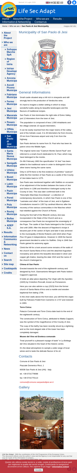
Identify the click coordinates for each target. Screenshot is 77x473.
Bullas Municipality (12, 219)
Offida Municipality (12, 130)
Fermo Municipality (12, 102)
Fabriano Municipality (12, 95)
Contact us (41, 21)
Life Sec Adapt (8, 454)
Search (8, 260)
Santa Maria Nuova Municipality (12, 155)
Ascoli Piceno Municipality (12, 88)
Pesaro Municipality (12, 123)
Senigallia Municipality (12, 164)
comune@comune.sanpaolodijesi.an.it (36, 382)
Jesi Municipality (12, 109)
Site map (9, 264)
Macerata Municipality (12, 116)
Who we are (42, 18)
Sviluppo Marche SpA (12, 52)
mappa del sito (70, 26)
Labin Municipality (12, 185)
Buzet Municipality (12, 178)
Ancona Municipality (12, 79)
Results (57, 18)
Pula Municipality (12, 206)
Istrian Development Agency (12, 71)
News (7, 249)
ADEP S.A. (10, 226)
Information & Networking (16, 21)
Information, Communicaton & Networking (10, 240)
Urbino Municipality (12, 171)
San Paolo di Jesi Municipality (12, 141)
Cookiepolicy (10, 268)
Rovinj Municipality (12, 212)
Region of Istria (11, 61)
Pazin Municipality (12, 192)
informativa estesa (60, 466)
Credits (8, 273)
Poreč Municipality (12, 199)
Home (5, 18)
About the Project (22, 18)
